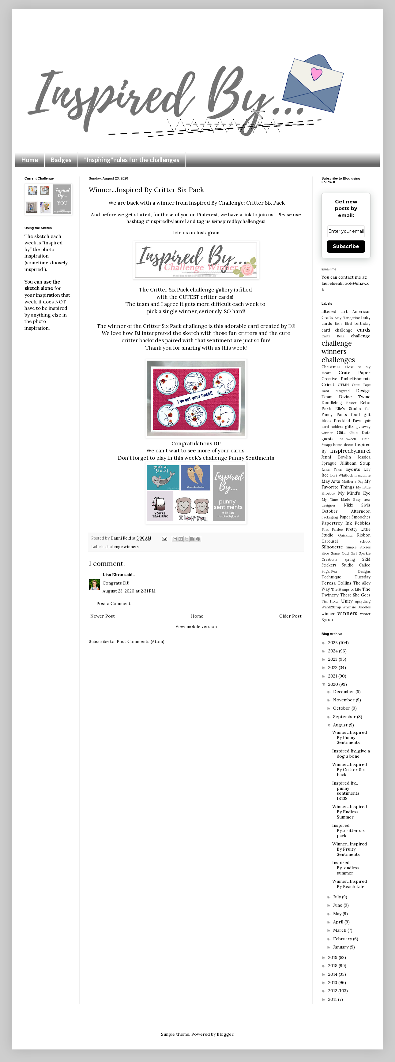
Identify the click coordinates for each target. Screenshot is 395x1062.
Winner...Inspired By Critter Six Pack (349, 770)
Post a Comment (113, 603)
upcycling (363, 601)
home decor (343, 445)
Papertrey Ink (337, 523)
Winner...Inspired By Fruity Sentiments (349, 849)
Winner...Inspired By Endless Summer (349, 812)
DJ (291, 326)
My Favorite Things (346, 484)
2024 (333, 651)
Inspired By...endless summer (345, 868)
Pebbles (363, 523)
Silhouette (332, 547)
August (341, 725)
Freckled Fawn (348, 420)
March (340, 930)
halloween (348, 439)
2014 (333, 974)
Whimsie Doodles (356, 607)
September (345, 716)
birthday (363, 323)
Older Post (290, 616)
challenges (338, 359)
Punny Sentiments (251, 458)
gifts (349, 426)
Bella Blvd (343, 323)
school (365, 541)
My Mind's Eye (354, 493)
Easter (351, 403)
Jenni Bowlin (336, 457)
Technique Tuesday (346, 576)
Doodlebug (332, 402)
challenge (361, 336)
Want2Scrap (331, 607)
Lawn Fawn (332, 469)
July (337, 897)
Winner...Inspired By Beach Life (349, 883)
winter (365, 614)
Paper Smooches (355, 516)
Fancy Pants (334, 414)
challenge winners (122, 546)
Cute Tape (361, 385)
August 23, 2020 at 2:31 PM (129, 591)
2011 (333, 999)
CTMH (343, 385)
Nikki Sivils (357, 505)
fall (368, 408)
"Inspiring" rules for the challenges (131, 159)
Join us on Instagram (196, 233)
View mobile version (196, 626)
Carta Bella (333, 336)
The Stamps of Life (346, 589)
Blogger (225, 1034)
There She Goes (355, 594)
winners (347, 613)
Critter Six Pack (265, 202)
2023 (333, 659)
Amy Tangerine (347, 318)
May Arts (331, 481)
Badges (61, 159)
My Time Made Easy (341, 499)
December (344, 691)
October (342, 708)
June (338, 905)
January (341, 947)
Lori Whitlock (341, 475)
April (338, 922)
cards (364, 329)
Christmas (331, 366)
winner (328, 613)
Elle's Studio (348, 408)
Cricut (328, 384)
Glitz (341, 432)
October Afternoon (346, 511)
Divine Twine (355, 396)
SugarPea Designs (346, 571)
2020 (333, 684)
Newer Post (102, 616)
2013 (333, 982)
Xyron (327, 619)
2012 (333, 990)
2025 (333, 642)
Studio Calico (356, 565)
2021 (333, 676)
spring (350, 559)
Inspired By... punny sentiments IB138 (345, 790)
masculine (363, 475)
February (343, 938)
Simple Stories (358, 547)
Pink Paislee (332, 529)
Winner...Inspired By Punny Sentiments (349, 737)
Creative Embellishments (346, 378)
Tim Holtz (330, 601)
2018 (333, 965)
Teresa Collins (337, 583)
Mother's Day (352, 481)
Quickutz (345, 535)
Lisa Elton (113, 574)
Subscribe (346, 246)
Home (29, 159)
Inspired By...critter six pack (348, 830)
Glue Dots (360, 432)
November (344, 700)
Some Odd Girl (344, 553)
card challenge (337, 330)
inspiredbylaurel (350, 450)
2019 (333, 957)
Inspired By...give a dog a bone (351, 753)
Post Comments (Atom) (140, 641)
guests (327, 438)
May (338, 913)
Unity (346, 601)
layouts (352, 469)
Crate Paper (355, 372)
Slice (325, 553)
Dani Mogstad (336, 391)
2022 (333, 667)
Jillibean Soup (355, 463)
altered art (335, 311)
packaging (330, 517)
